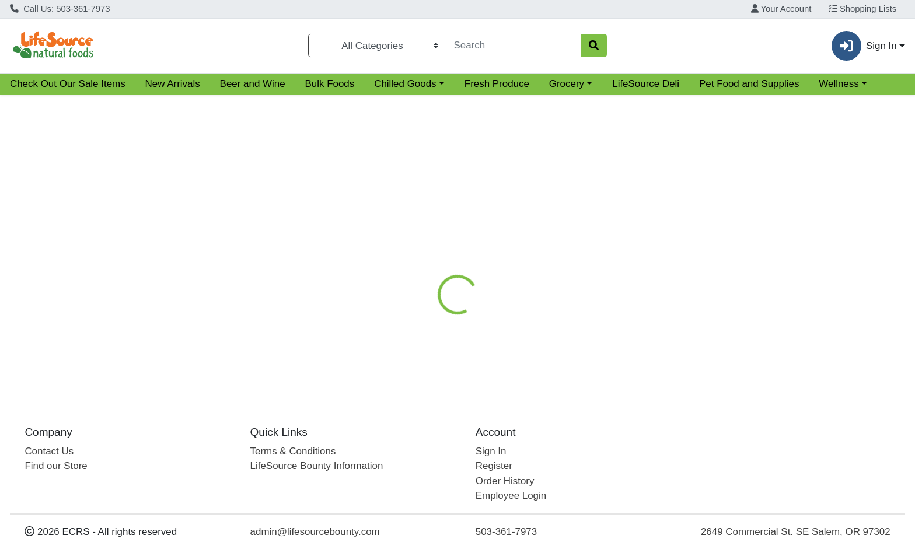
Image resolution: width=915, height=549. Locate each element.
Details (414, 230)
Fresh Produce (497, 83)
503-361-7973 (506, 531)
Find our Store (56, 465)
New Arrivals (172, 83)
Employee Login (511, 495)
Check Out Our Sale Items (67, 83)
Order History (505, 481)
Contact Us (49, 451)
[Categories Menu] (377, 45)
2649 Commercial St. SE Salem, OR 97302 (795, 531)
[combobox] (514, 45)
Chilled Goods (405, 83)
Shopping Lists (862, 8)
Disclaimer (529, 230)
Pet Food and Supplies (749, 83)
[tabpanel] (648, 314)
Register (494, 465)
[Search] (514, 45)
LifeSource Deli (645, 83)
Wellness (838, 83)
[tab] (414, 229)
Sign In (491, 451)
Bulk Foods (330, 83)
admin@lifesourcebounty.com (315, 531)
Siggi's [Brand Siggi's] (519, 315)
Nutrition (468, 230)
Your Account (781, 8)
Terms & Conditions (293, 451)
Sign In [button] (864, 46)
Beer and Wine (252, 83)
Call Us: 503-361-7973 (60, 8)
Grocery (566, 83)
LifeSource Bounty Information (316, 465)
